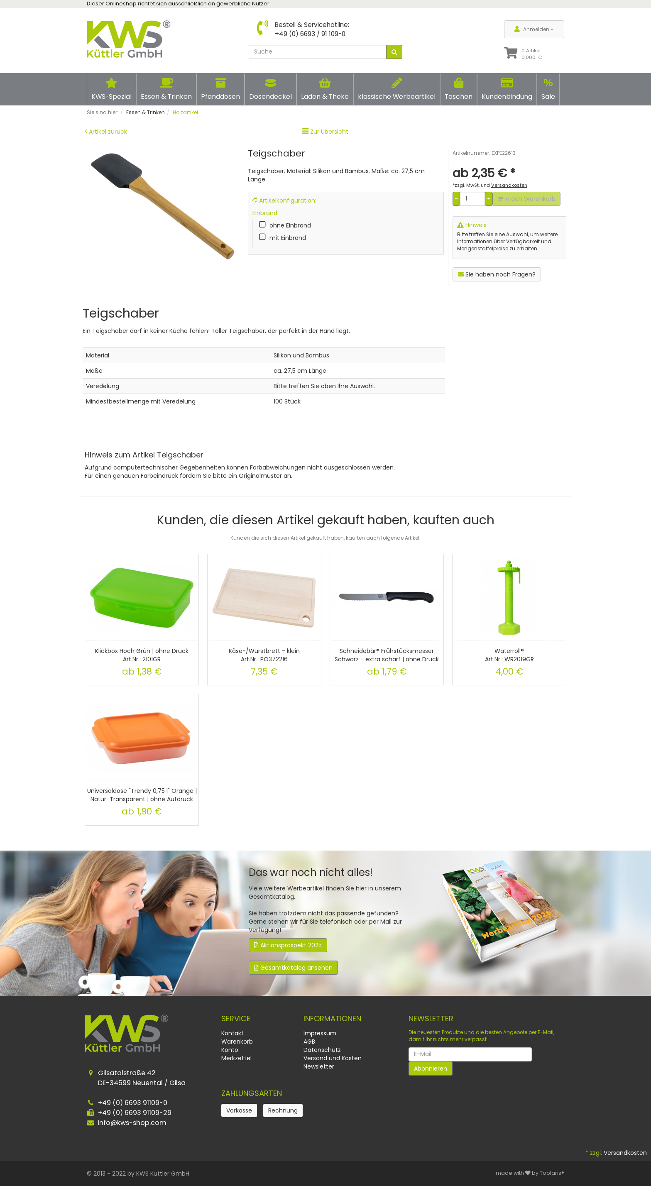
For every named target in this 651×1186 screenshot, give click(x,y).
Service (235, 1018)
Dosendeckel (270, 89)
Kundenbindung (507, 89)
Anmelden (534, 29)
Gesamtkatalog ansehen (293, 967)
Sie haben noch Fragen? (497, 274)
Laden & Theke (325, 89)
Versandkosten (625, 1153)
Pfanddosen (220, 89)
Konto (229, 1050)
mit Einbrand (287, 238)
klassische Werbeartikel (397, 89)
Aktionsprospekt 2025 (288, 945)
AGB (309, 1041)
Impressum (319, 1033)
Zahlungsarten (251, 1093)
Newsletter (318, 1066)
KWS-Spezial (111, 89)
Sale (548, 89)
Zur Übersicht (329, 131)
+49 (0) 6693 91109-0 (132, 1103)
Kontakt (232, 1033)
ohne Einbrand (290, 225)
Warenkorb (237, 1041)
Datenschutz (322, 1050)
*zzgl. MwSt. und (490, 185)
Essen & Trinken (166, 89)
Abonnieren (430, 1068)
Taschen (458, 89)
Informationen (332, 1018)
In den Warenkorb (526, 199)
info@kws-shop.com (132, 1122)
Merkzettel (236, 1058)
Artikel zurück (108, 131)
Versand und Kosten (332, 1058)
